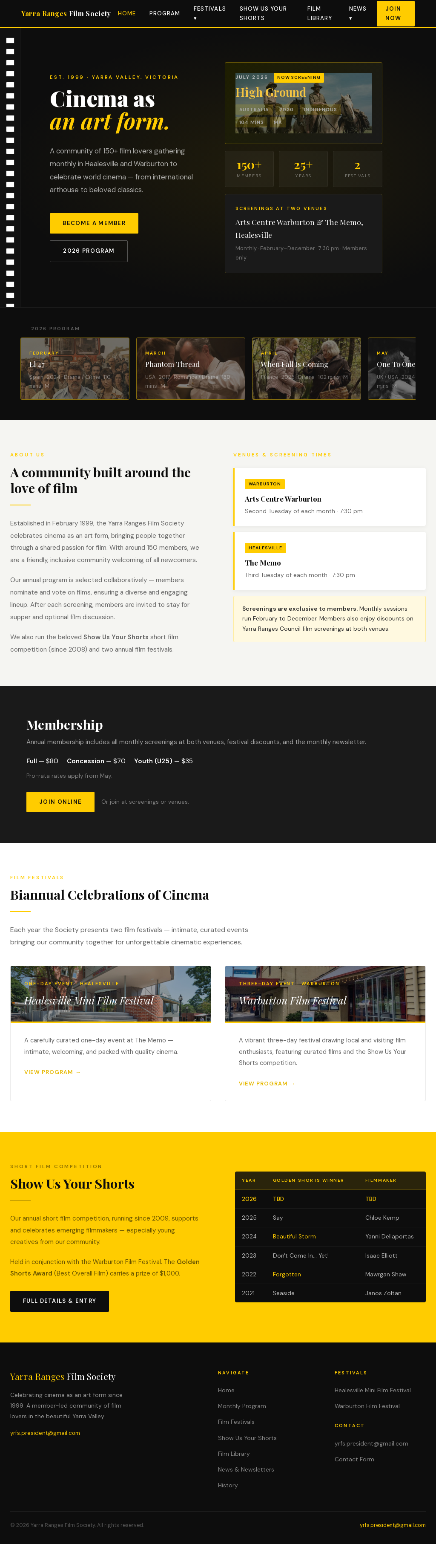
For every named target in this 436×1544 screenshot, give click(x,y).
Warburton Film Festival (367, 1406)
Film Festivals (236, 1422)
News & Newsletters (246, 1469)
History (228, 1485)
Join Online (60, 801)
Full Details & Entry (59, 1300)
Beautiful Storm (294, 1236)
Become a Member (94, 223)
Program (164, 13)
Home (127, 13)
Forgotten (287, 1274)
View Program (48, 1072)
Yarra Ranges (66, 13)
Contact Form (354, 1459)
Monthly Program (242, 1406)
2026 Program (89, 250)
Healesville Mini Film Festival (373, 1390)
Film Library (234, 1453)
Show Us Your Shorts (247, 1438)
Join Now (393, 13)
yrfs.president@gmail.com (45, 1433)
